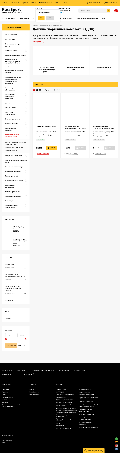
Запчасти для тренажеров (86, 417)
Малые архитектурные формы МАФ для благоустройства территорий (66, 411)
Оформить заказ (34, 394)
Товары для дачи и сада (86, 401)
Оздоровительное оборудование (88, 427)
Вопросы (58, 3)
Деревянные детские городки (64, 400)
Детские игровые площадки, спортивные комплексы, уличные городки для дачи (65, 404)
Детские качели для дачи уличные (66, 408)
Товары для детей (84, 411)
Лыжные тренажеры (85, 419)
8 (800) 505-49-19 (64, 10)
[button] (94, 450)
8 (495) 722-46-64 (64, 8)
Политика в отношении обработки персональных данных (12, 405)
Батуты (58, 423)
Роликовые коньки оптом (86, 414)
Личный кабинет (34, 392)
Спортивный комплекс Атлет (46, 126)
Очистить (21, 345)
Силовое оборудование (85, 422)
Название (58, 90)
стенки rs (8, 318)
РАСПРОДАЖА (60, 392)
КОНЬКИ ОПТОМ (61, 389)
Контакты (5, 402)
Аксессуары (82, 424)
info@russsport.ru (64, 370)
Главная (5, 3)
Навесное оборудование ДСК (14, 147)
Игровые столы (60, 425)
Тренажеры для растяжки (86, 394)
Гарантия (25, 3)
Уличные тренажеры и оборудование (62, 415)
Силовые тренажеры (85, 389)
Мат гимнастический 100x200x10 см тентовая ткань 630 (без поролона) (75, 128)
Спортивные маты (11, 150)
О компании (15, 3)
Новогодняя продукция (85, 409)
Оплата (33, 3)
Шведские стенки (61, 397)
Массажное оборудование (63, 428)
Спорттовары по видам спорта (65, 394)
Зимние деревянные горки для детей (89, 404)
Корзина (31, 389)
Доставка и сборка (45, 3)
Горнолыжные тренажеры (86, 406)
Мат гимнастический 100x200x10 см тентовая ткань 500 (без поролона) (103, 128)
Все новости (10, 300)
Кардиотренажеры (84, 392)
